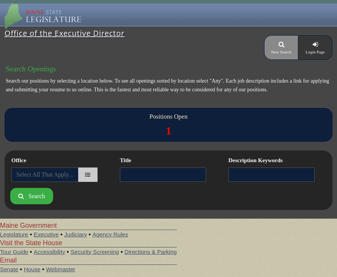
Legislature (14, 234)
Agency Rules (110, 234)
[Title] (163, 174)
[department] (88, 174)
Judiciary (75, 234)
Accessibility (49, 252)
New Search (281, 52)
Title (125, 160)
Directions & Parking (150, 252)
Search (36, 196)
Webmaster (60, 269)
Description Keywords (255, 160)
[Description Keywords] (271, 174)
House (32, 269)
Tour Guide (14, 252)
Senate (9, 269)
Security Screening (95, 252)
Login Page (315, 52)
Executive (46, 234)
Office (18, 160)
